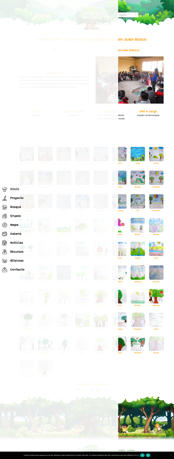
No (148, 455)
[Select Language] (127, 14)
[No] (171, 455)
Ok (142, 455)
